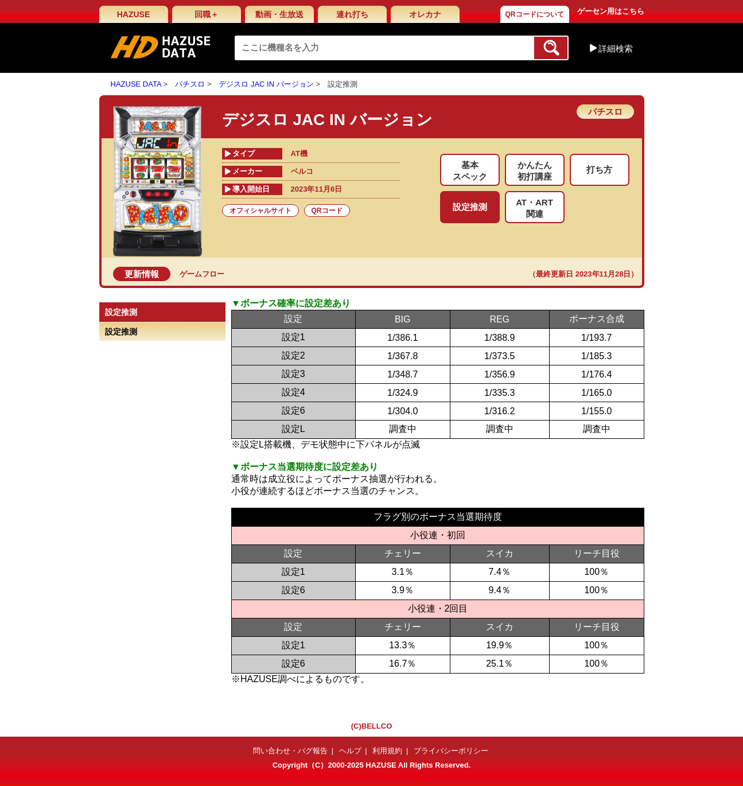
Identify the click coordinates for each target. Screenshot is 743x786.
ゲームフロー (202, 274)
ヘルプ (350, 750)
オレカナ (425, 14)
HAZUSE (133, 14)
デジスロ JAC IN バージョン (266, 84)
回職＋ (206, 14)
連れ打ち (352, 14)
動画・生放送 (279, 14)
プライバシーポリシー (451, 750)
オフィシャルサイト (260, 211)
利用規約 (387, 750)
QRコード (327, 211)
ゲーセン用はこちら (610, 11)
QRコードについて (534, 14)
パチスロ (190, 84)
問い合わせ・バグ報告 (290, 750)
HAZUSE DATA (136, 84)
